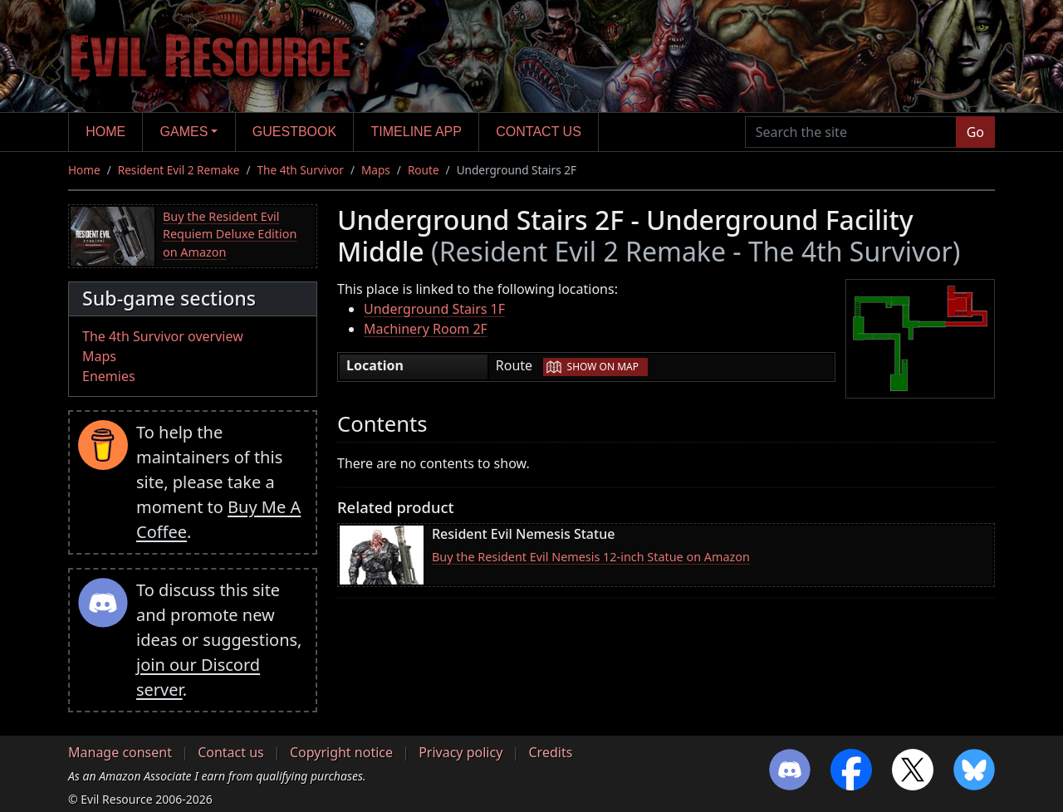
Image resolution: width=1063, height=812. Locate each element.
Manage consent (120, 752)
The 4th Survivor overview (162, 336)
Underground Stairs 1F (434, 309)
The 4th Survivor (300, 170)
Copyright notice (341, 752)
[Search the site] (851, 132)
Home (105, 132)
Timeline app (416, 132)
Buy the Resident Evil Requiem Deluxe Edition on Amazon (229, 234)
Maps (375, 170)
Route (423, 170)
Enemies (108, 376)
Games (184, 132)
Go (975, 132)
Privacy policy (460, 752)
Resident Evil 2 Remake (179, 170)
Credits (550, 752)
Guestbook (294, 132)
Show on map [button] (603, 367)
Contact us (538, 132)
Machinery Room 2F (425, 329)
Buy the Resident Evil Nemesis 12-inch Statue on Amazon (591, 557)
